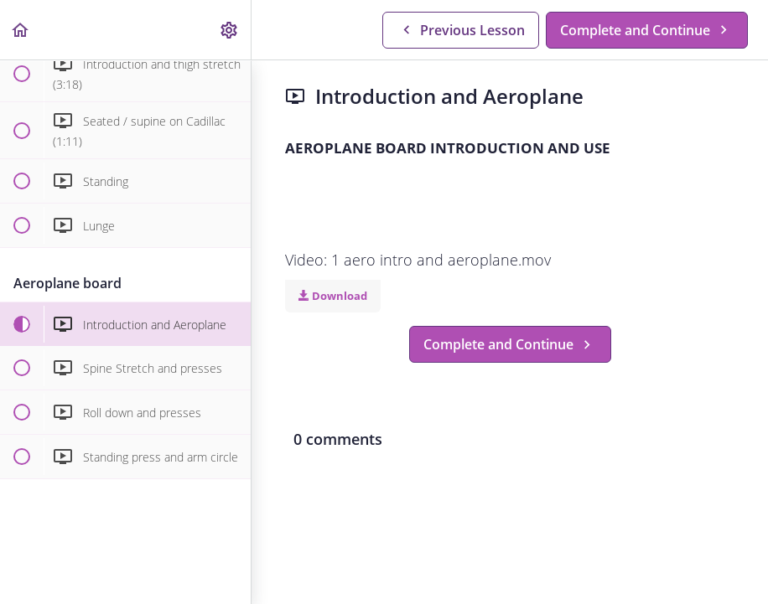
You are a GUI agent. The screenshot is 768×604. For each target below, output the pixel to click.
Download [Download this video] (332, 295)
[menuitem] (230, 29)
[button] (21, 29)
